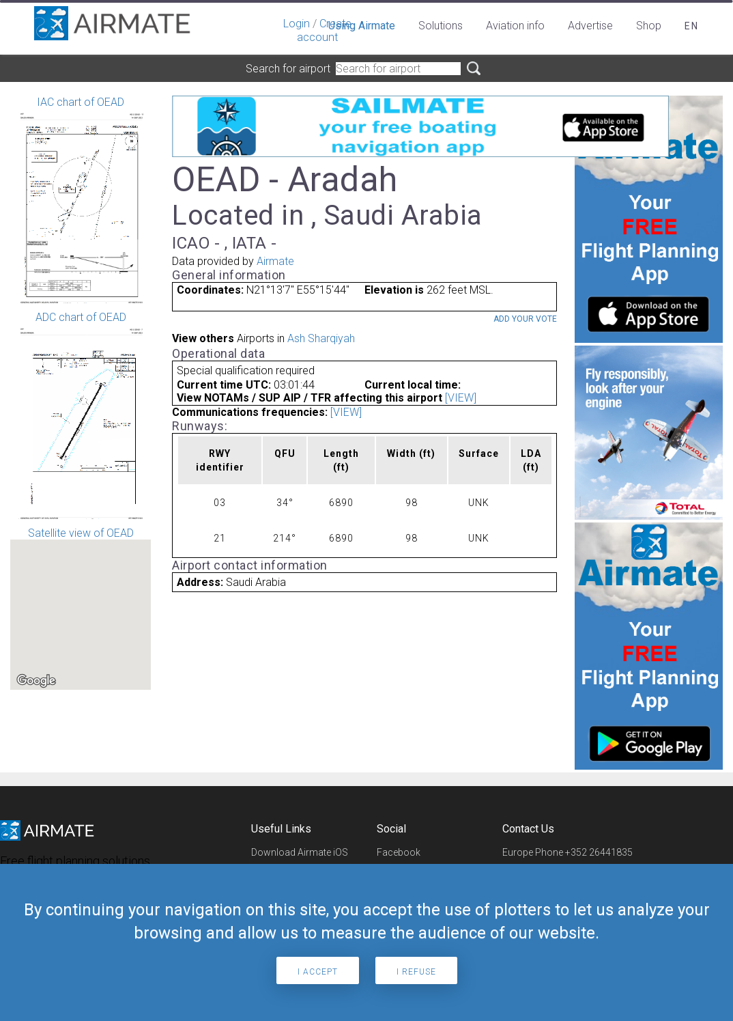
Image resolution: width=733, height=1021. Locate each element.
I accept (318, 972)
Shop (648, 25)
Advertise (590, 25)
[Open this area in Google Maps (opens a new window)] (36, 681)
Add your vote (525, 319)
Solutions (440, 25)
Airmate (275, 261)
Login (296, 23)
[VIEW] (460, 397)
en (692, 25)
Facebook (398, 852)
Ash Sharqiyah (321, 338)
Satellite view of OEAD (80, 608)
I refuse (416, 972)
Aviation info (515, 25)
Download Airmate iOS (299, 852)
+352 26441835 (599, 852)
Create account (324, 30)
